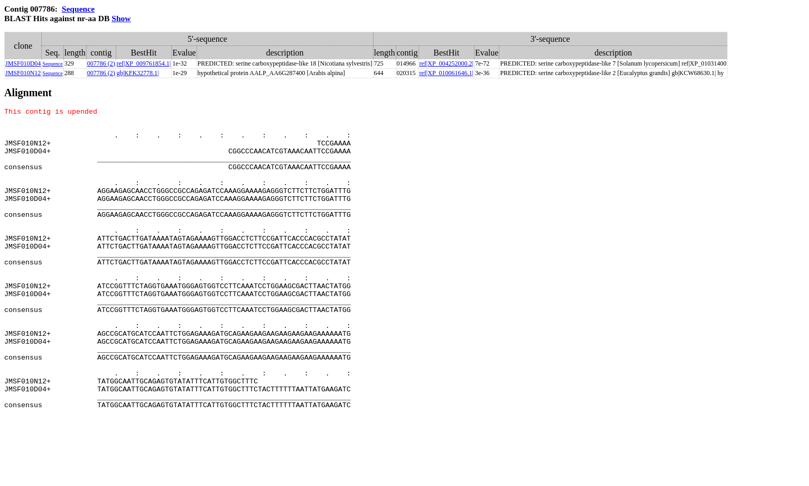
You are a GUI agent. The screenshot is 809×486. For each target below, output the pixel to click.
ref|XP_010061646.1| (446, 73)
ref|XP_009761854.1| (144, 63)
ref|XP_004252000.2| (446, 63)
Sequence (78, 8)
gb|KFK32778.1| (138, 73)
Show (121, 18)
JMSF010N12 (23, 73)
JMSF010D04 (23, 63)
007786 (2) (101, 63)
